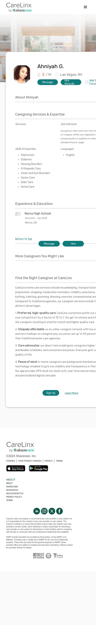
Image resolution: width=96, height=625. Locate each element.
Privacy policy (14, 497)
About (9, 483)
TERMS (59, 461)
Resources (12, 490)
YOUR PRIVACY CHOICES (29, 461)
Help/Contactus (14, 493)
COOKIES (10, 461)
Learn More (71, 393)
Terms (9, 500)
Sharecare (12, 487)
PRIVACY (49, 461)
